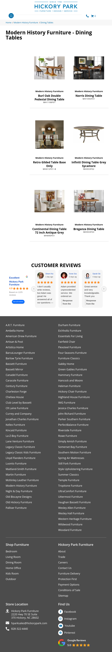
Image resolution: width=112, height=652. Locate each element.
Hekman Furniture (69, 386)
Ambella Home (15, 330)
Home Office (13, 568)
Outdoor (11, 579)
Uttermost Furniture (70, 496)
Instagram (70, 618)
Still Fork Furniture (69, 463)
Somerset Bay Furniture (72, 447)
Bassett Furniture (16, 364)
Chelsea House (15, 397)
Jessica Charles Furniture (73, 408)
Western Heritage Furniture (75, 519)
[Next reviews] (103, 288)
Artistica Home (15, 347)
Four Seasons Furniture (72, 352)
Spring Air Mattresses (71, 458)
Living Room (13, 557)
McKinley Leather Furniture (22, 480)
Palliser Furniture (16, 508)
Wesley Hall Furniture (71, 513)
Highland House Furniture (74, 397)
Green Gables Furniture (72, 369)
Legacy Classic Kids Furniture (23, 452)
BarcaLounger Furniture (20, 352)
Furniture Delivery (69, 573)
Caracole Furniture (17, 380)
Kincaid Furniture (16, 430)
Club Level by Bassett (19, 402)
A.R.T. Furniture (15, 325)
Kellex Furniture (15, 424)
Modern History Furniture (26, 22)
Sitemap (63, 595)
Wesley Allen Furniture (72, 508)
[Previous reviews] (33, 288)
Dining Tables (46, 22)
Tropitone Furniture (70, 485)
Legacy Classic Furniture (20, 447)
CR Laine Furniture (17, 408)
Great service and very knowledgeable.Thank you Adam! (91, 291)
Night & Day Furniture (19, 491)
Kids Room (12, 573)
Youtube (70, 625)
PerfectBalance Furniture (73, 424)
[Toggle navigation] (11, 15)
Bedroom (11, 551)
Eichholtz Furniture (69, 330)
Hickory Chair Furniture (72, 391)
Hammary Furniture (70, 375)
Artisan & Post (14, 341)
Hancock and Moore (70, 380)
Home (9, 22)
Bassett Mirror (14, 369)
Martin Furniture (16, 474)
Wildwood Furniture (70, 524)
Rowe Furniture (67, 436)
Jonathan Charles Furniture (22, 419)
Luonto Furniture (16, 463)
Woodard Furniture (70, 530)
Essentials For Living (70, 336)
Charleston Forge (16, 391)
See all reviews (18, 301)
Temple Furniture (68, 480)
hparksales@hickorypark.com (29, 623)
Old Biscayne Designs (19, 496)
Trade (61, 557)
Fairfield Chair (66, 341)
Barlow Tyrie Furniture (19, 358)
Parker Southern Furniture (74, 419)
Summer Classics (68, 474)
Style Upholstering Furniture (75, 469)
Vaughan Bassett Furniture (74, 502)
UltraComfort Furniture (72, 491)
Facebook (70, 611)
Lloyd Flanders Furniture (20, 458)
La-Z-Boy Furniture (17, 436)
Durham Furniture (69, 325)
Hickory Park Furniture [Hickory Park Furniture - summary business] (16, 283)
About (62, 551)
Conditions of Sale (69, 590)
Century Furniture (16, 386)
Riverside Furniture (69, 430)
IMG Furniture (66, 402)
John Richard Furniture (72, 413)
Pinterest (69, 632)
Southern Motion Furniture (74, 452)
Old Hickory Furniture (19, 502)
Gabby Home (66, 364)
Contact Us (64, 568)
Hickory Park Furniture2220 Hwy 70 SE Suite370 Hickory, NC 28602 (25, 614)
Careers (63, 562)
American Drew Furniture (21, 336)
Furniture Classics (69, 358)
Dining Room (13, 562)
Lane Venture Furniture (20, 441)
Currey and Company (19, 413)
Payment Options (68, 584)
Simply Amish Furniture (72, 441)
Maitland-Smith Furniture (21, 469)
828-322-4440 (19, 628)
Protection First (67, 579)
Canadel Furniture (17, 375)
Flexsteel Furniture (69, 347)
